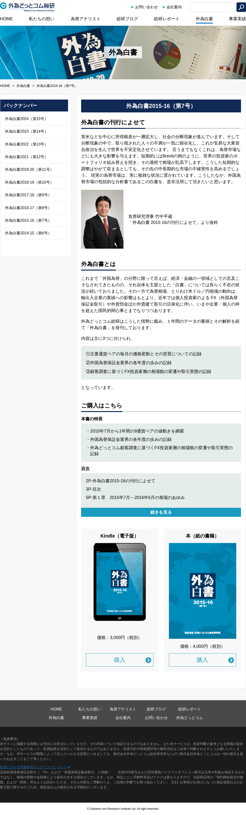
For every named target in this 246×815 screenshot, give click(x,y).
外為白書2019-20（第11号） (29, 169)
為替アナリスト (86, 18)
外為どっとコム (189, 718)
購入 (119, 660)
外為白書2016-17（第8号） (28, 208)
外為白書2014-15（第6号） (28, 233)
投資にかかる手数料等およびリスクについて (33, 767)
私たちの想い (41, 18)
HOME (6, 18)
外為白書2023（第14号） (26, 131)
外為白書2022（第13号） (26, 144)
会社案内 (174, 7)
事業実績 (237, 18)
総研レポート (167, 18)
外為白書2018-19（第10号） (29, 182)
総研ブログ (127, 18)
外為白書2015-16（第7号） (28, 220)
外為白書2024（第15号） (26, 119)
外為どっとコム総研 (27, 6)
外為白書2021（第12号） (26, 157)
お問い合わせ (146, 7)
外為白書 (204, 18)
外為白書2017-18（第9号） (28, 195)
